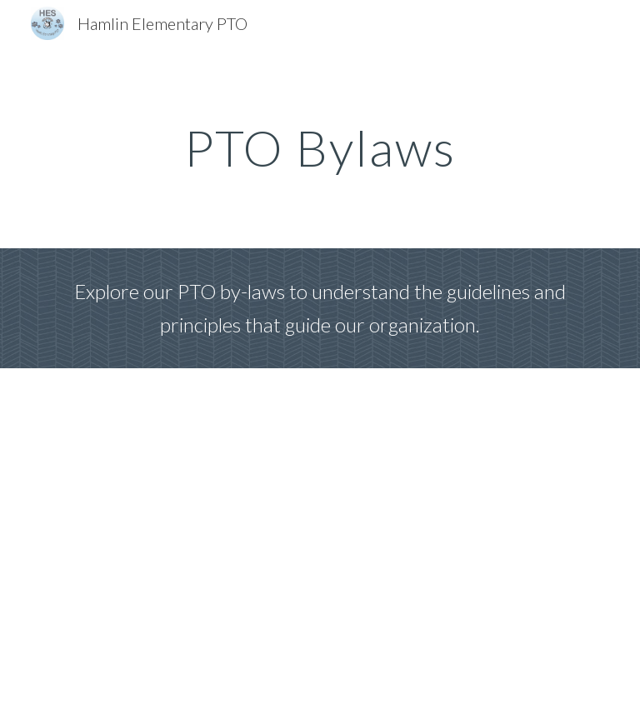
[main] (319, 147)
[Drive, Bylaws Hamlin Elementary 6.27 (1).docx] (319, 536)
